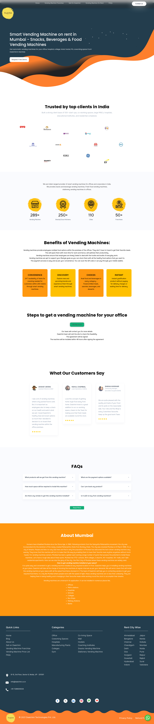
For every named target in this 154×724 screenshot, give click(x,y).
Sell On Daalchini (74, 3)
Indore (127, 665)
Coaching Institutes (86, 645)
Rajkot (142, 658)
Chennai (127, 642)
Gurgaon (128, 655)
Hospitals (56, 642)
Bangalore (128, 639)
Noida (142, 648)
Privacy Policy (125, 718)
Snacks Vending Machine (89, 648)
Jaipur (142, 635)
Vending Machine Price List (18, 652)
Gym (54, 652)
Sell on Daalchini (13, 645)
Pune (142, 652)
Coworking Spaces (60, 639)
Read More (77, 508)
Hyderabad (129, 661)
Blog (8, 639)
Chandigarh (129, 645)
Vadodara (144, 665)
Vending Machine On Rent (95, 3)
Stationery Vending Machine (90, 652)
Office (54, 635)
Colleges (55, 648)
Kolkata (143, 642)
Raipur (142, 655)
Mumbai (143, 645)
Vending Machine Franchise (54, 3)
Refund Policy (141, 718)
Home (37, 3)
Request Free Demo (19, 59)
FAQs (110, 3)
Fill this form (77, 324)
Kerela (142, 639)
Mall (80, 639)
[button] (49, 477)
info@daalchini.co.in (18, 682)
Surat (142, 661)
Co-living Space (85, 635)
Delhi (126, 648)
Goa (126, 652)
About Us (10, 642)
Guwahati (128, 658)
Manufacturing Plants (61, 645)
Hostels (81, 642)
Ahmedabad (129, 635)
